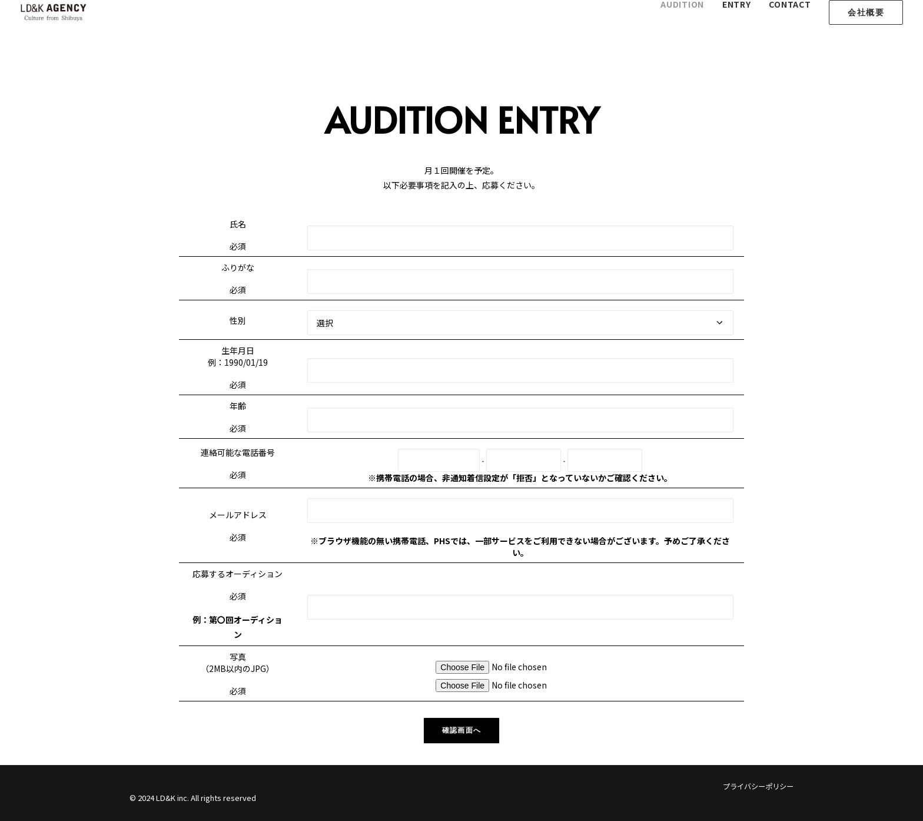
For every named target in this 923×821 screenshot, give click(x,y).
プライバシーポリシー (758, 786)
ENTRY (736, 4)
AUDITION (682, 4)
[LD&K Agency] (53, 12)
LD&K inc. (172, 797)
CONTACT (790, 4)
